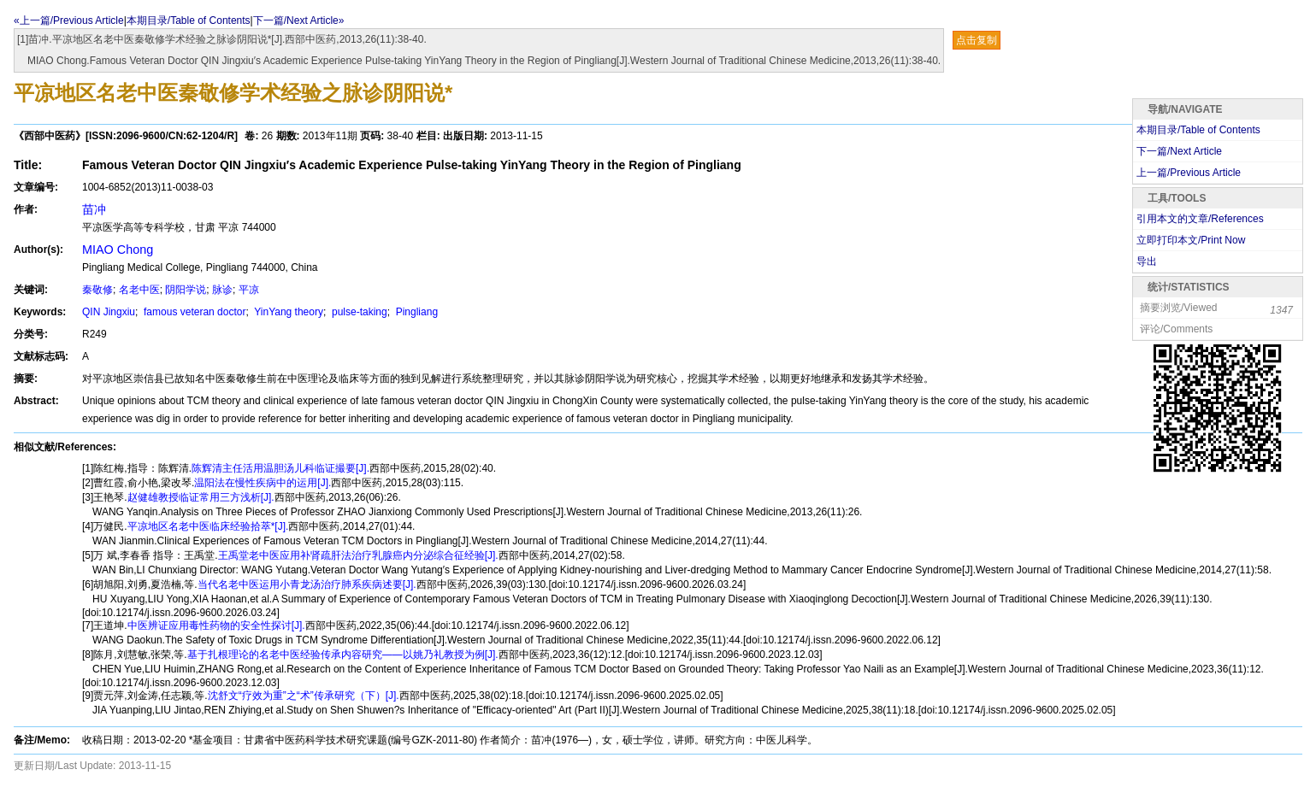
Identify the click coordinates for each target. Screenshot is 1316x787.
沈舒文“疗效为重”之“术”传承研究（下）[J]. (303, 696)
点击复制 (976, 40)
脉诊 (222, 290)
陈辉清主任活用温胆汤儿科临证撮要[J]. (280, 468)
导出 (1146, 261)
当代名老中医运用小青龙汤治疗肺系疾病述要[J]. (307, 584)
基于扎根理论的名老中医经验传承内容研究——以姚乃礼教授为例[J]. (343, 655)
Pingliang (415, 312)
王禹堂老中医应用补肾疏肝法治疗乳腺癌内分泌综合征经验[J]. (358, 555)
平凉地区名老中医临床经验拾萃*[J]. (208, 526)
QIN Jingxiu (108, 312)
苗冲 (94, 209)
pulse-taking (358, 312)
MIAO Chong (117, 249)
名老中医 (139, 290)
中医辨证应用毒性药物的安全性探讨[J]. (216, 625)
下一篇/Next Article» (299, 20)
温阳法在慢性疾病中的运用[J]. (262, 483)
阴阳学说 (185, 290)
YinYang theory (287, 312)
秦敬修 (97, 290)
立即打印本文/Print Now (1190, 240)
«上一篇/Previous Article (69, 20)
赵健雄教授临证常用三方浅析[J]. (200, 497)
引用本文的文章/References (1200, 219)
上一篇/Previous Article (1188, 173)
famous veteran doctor (193, 312)
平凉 (249, 290)
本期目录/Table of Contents (189, 20)
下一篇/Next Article (1179, 151)
